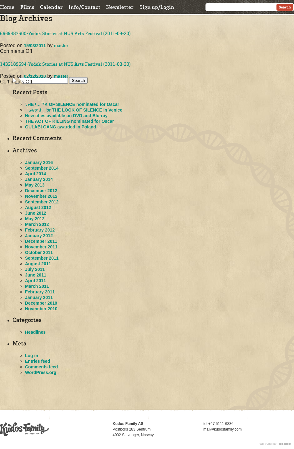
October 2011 (39, 252)
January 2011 (39, 297)
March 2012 (37, 224)
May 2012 (34, 218)
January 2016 (39, 162)
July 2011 (35, 269)
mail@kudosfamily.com (222, 429)
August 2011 (38, 263)
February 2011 (40, 291)
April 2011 (35, 280)
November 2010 (41, 308)
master (61, 45)
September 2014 (41, 168)
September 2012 (41, 201)
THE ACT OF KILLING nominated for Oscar (69, 121)
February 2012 (40, 229)
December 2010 (41, 303)
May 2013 (34, 184)
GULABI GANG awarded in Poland (60, 126)
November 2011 (41, 246)
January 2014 (39, 179)
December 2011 (41, 241)
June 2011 (35, 274)
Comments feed (41, 366)
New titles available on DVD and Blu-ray (66, 115)
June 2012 (35, 213)
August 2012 (38, 207)
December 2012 (41, 190)
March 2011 (37, 286)
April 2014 (35, 173)
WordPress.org (40, 372)
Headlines (35, 332)
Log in (31, 355)
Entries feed (37, 361)
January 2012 (39, 235)
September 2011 (41, 258)
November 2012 (41, 196)
